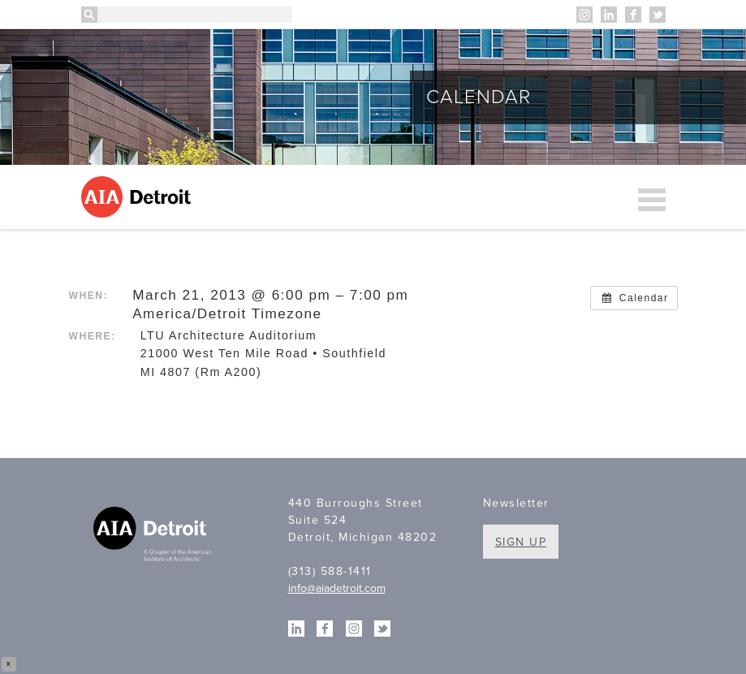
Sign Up (521, 542)
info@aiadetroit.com (337, 588)
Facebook (633, 14)
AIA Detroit (138, 197)
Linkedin (609, 14)
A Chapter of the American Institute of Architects (154, 536)
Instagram (584, 14)
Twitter (657, 14)
